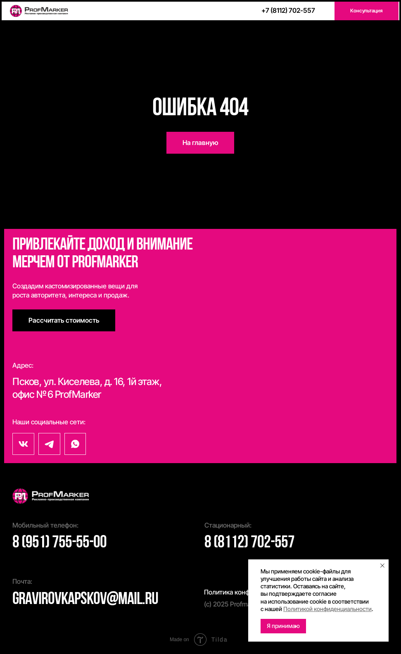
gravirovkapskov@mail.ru (85, 600)
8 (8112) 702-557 (249, 543)
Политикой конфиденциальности (327, 608)
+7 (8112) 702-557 (288, 10)
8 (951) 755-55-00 (59, 543)
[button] (367, 11)
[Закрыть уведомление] (382, 565)
